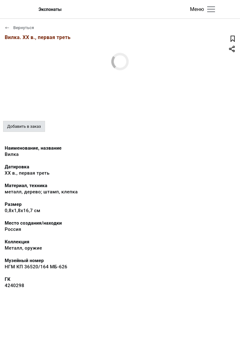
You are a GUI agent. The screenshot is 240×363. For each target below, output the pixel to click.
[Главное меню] (211, 9)
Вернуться (19, 27)
